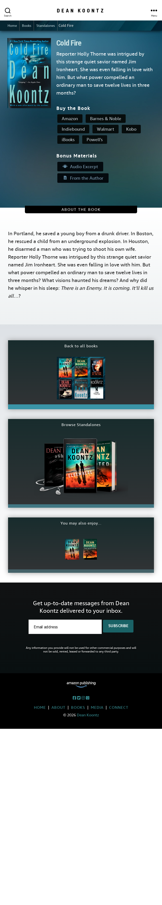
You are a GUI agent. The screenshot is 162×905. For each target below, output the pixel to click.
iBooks (68, 140)
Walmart (105, 129)
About (58, 707)
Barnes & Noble (105, 119)
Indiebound (73, 129)
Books (28, 25)
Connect (118, 707)
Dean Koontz (81, 10)
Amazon (70, 119)
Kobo (131, 129)
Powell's (95, 140)
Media (97, 707)
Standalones (48, 25)
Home (13, 25)
